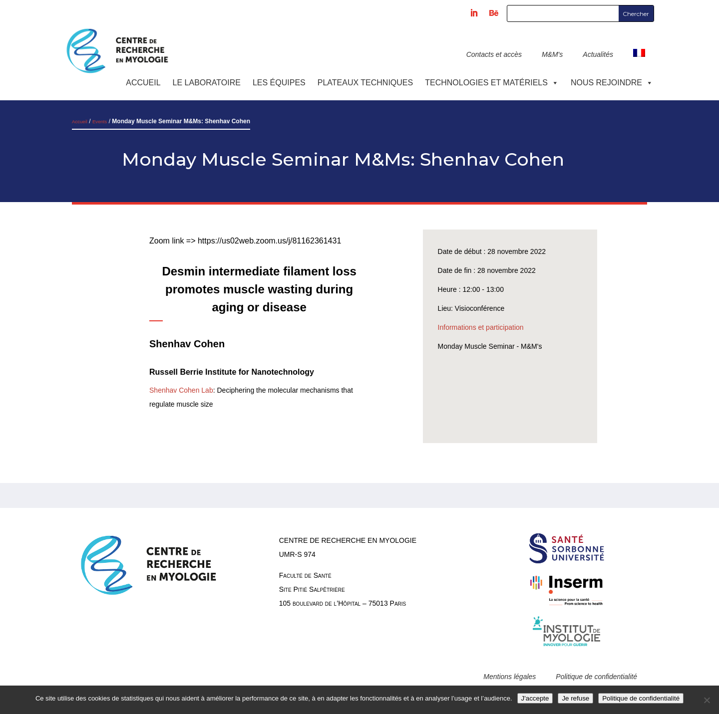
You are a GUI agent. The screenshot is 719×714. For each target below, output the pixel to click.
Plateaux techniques (365, 82)
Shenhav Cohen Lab (181, 390)
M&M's (552, 54)
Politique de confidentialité (596, 677)
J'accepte (535, 698)
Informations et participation (481, 327)
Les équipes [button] (279, 82)
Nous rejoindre (612, 82)
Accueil (143, 82)
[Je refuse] (707, 700)
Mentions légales (509, 677)
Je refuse (575, 698)
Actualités (598, 54)
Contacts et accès (494, 54)
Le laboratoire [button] (207, 82)
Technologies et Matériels (492, 82)
